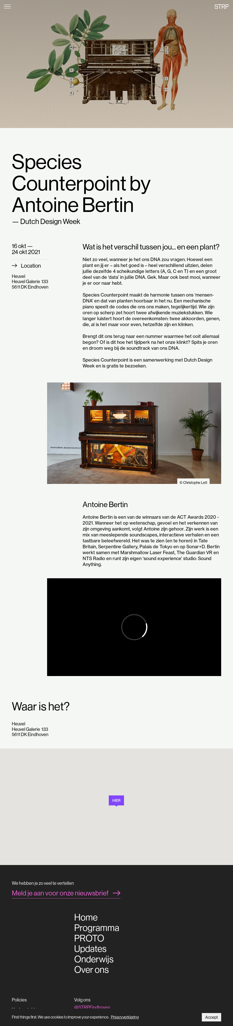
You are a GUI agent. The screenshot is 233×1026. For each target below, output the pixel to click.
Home (86, 917)
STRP (222, 6)
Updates (90, 948)
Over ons (91, 969)
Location (31, 265)
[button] (116, 801)
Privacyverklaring (125, 1017)
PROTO (89, 938)
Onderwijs (94, 959)
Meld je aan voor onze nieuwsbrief (60, 893)
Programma (96, 928)
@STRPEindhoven (92, 1007)
